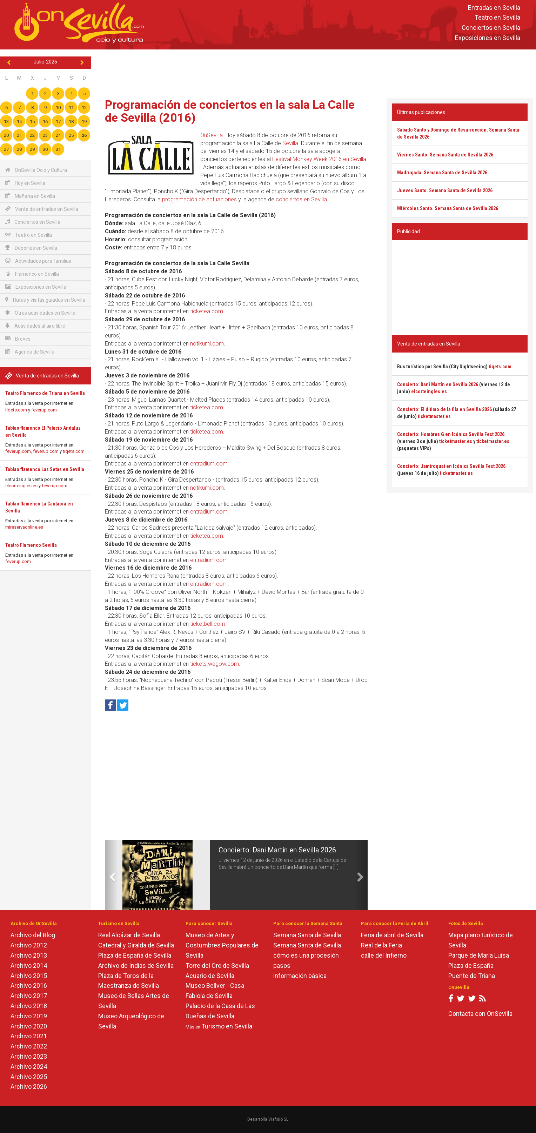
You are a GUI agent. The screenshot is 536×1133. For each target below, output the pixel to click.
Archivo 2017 (29, 995)
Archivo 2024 (29, 1066)
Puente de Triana (471, 975)
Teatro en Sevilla (497, 17)
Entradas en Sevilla (494, 7)
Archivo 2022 (29, 1046)
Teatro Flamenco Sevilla (31, 545)
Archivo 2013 (29, 955)
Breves (18, 339)
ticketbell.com (207, 624)
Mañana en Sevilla (30, 196)
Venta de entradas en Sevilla (41, 209)
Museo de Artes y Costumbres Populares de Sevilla (222, 945)
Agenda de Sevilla (29, 352)
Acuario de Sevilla (210, 975)
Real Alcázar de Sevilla (129, 935)
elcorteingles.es (21, 485)
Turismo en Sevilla (226, 1026)
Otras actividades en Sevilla (40, 313)
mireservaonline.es (24, 527)
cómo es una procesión (306, 955)
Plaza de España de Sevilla (134, 955)
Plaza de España (471, 965)
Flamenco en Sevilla (32, 274)
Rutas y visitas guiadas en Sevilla (45, 300)
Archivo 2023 (29, 1056)
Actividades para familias (38, 261)
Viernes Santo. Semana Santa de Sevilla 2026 (445, 154)
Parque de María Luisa (478, 955)
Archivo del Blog (33, 935)
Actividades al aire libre (35, 326)
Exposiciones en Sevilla (487, 37)
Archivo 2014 (29, 965)
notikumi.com (207, 343)
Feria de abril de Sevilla (392, 935)
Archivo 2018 (29, 1006)
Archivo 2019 (29, 1016)
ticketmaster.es (434, 416)
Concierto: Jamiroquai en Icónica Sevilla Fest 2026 (451, 466)
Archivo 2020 (29, 1026)
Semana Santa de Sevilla (307, 935)
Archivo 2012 (29, 945)
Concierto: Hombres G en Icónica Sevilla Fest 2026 (450, 434)
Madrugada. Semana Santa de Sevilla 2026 (442, 172)
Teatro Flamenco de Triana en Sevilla (45, 393)
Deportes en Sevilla (31, 248)
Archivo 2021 (29, 1036)
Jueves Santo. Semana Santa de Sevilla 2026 (445, 190)
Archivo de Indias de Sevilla (136, 965)
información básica (300, 975)
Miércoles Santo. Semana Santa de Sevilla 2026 (447, 208)
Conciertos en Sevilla (491, 28)
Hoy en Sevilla (25, 183)
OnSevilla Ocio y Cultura (36, 170)
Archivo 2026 (29, 1086)
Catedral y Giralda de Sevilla (136, 945)
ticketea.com (206, 311)
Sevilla (290, 143)
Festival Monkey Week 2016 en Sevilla (319, 159)
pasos (281, 965)
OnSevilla (211, 135)
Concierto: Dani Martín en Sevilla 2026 (277, 850)
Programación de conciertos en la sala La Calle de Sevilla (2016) (230, 111)
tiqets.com (16, 410)
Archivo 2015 (29, 975)
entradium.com (209, 463)
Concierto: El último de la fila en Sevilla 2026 (444, 409)
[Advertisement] (313, 72)
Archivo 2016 (29, 985)
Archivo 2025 (29, 1076)
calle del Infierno (384, 955)
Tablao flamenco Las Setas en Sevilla (44, 469)
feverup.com (44, 410)
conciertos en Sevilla (301, 199)
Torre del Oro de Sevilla (217, 965)
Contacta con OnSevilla (480, 1013)
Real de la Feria (381, 945)
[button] (111, 875)
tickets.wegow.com (214, 664)
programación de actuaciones (199, 199)
